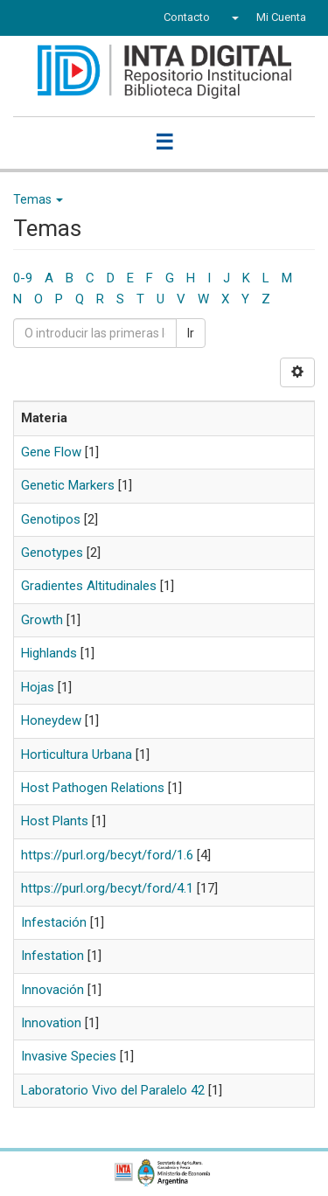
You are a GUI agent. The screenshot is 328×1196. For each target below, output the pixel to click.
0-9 (22, 278)
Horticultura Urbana (76, 754)
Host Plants (54, 821)
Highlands (49, 653)
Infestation (52, 955)
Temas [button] (38, 199)
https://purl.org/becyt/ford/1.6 (107, 855)
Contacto (187, 17)
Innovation (51, 1023)
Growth (42, 620)
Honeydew (51, 720)
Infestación (54, 922)
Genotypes (52, 552)
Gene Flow (51, 452)
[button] (233, 17)
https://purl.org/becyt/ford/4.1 (107, 888)
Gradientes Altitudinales (89, 586)
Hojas (37, 687)
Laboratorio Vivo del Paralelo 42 (113, 1090)
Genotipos (50, 519)
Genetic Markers (68, 485)
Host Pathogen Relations (92, 788)
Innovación (52, 990)
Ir (190, 333)
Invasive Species (68, 1056)
